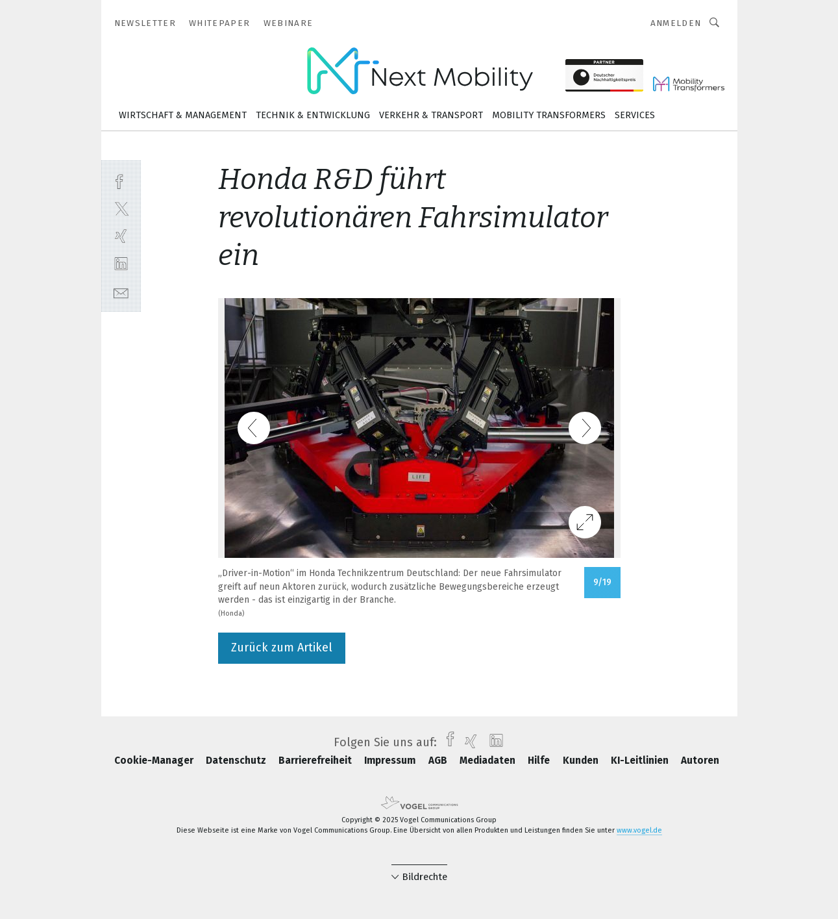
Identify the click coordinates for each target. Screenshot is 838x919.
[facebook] (121, 180)
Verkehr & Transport (431, 115)
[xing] (121, 236)
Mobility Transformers (549, 115)
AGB (439, 760)
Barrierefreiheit (316, 760)
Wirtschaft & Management (183, 115)
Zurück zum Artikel (281, 647)
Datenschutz (237, 760)
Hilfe (540, 760)
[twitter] (121, 208)
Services (635, 115)
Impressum (391, 760)
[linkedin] (121, 264)
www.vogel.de (639, 830)
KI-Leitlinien (641, 760)
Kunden (582, 760)
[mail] (121, 292)
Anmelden (676, 23)
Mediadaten (489, 760)
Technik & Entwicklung (313, 115)
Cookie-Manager (155, 760)
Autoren (700, 760)
